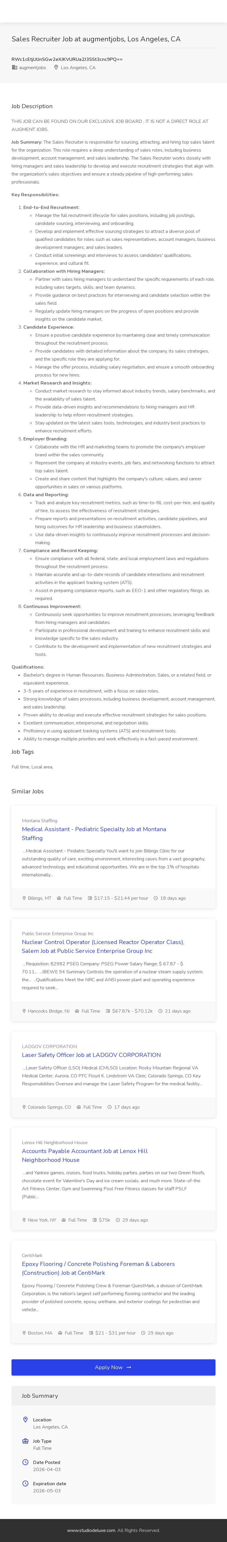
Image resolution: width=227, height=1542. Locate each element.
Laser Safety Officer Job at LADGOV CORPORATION (91, 1055)
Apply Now (113, 1367)
